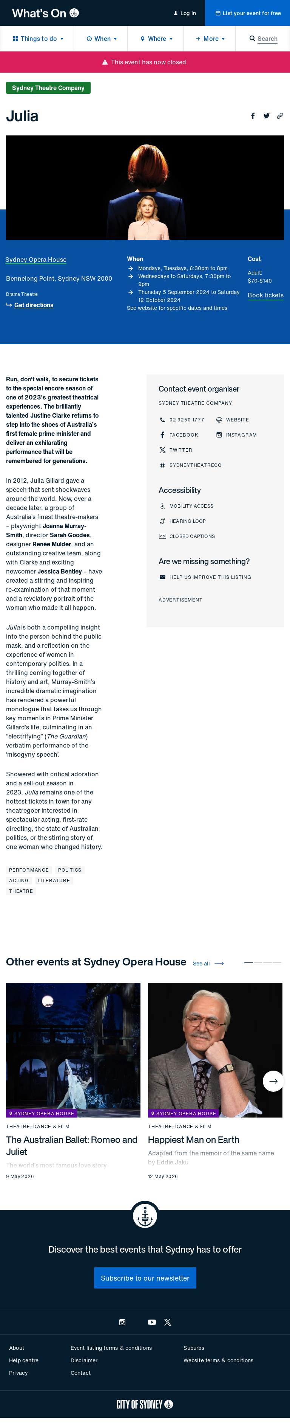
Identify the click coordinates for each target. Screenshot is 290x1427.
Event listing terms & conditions (111, 1348)
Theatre (21, 891)
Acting (19, 880)
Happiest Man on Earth (193, 1139)
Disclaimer (84, 1360)
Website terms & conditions (218, 1360)
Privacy (18, 1373)
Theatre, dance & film (38, 1127)
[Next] (273, 1081)
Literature (54, 880)
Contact (81, 1373)
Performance (29, 870)
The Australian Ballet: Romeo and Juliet (71, 1145)
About (16, 1348)
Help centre (24, 1360)
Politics (70, 870)
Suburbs (194, 1348)
